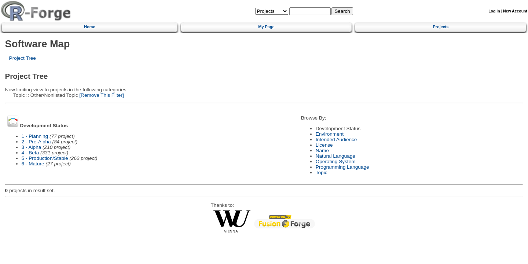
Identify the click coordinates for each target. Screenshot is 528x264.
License (324, 145)
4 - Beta (30, 152)
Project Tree (22, 58)
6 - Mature (33, 163)
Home (89, 27)
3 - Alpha (31, 147)
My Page (266, 27)
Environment (330, 134)
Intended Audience (336, 139)
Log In (494, 11)
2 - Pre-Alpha (36, 141)
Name (322, 150)
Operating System (336, 161)
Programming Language (342, 167)
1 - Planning (35, 136)
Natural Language (335, 156)
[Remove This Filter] (101, 95)
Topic (321, 172)
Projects (441, 27)
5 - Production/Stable (45, 158)
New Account (515, 11)
